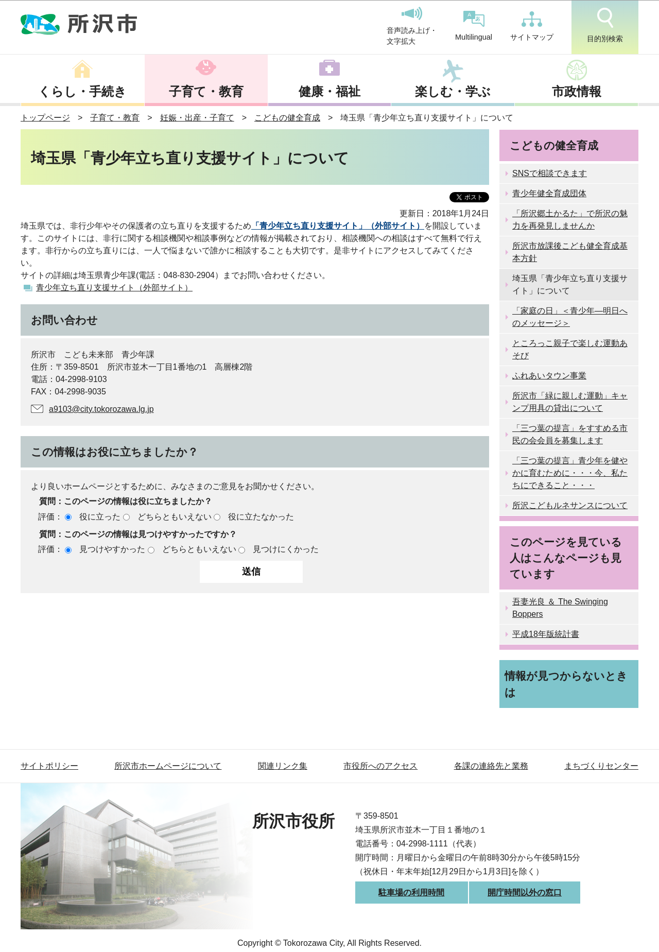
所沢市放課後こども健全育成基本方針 (570, 252)
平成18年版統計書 (545, 634)
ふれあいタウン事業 (549, 375)
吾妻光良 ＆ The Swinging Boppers (560, 607)
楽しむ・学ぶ (453, 91)
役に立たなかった (261, 516)
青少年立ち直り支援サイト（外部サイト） (114, 287)
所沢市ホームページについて (167, 765)
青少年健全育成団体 (549, 193)
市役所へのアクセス (380, 765)
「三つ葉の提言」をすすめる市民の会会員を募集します (570, 434)
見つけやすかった (112, 549)
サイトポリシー (49, 765)
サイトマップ (531, 26)
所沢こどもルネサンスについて (570, 505)
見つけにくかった (286, 549)
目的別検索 (605, 25)
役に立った (99, 516)
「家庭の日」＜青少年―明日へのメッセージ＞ (570, 316)
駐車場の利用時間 (411, 892)
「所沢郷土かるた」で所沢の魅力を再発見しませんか (570, 219)
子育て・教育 (206, 91)
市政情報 (576, 91)
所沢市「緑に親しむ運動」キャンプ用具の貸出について (570, 401)
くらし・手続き (82, 91)
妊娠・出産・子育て (197, 117)
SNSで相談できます (549, 173)
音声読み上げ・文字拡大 (412, 26)
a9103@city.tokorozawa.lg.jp (101, 409)
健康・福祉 (329, 91)
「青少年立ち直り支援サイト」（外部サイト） (337, 225)
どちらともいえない (174, 516)
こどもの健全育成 (287, 117)
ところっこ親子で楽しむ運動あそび (570, 349)
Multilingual (473, 26)
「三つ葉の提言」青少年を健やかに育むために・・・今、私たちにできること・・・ (570, 473)
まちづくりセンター (601, 765)
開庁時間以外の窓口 (525, 892)
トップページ (45, 117)
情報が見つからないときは (566, 684)
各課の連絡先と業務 (491, 765)
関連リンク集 (282, 765)
